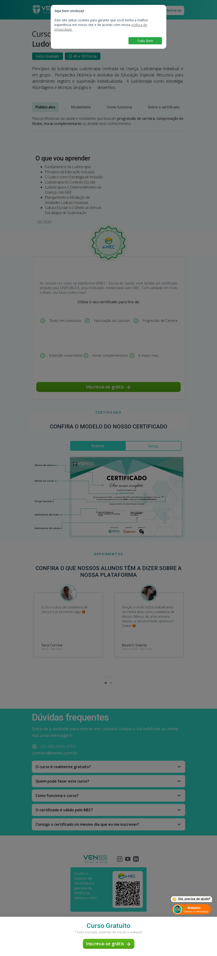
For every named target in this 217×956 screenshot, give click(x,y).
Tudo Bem (145, 41)
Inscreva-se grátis (108, 944)
